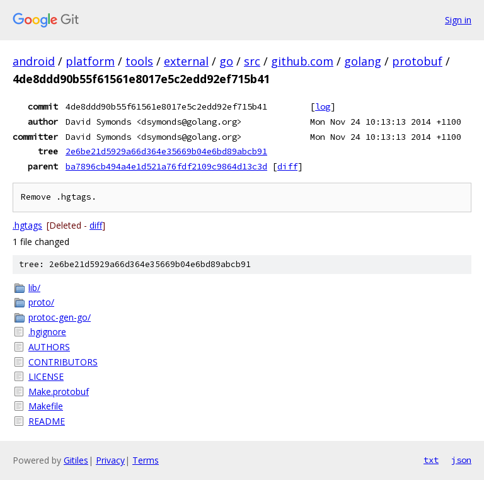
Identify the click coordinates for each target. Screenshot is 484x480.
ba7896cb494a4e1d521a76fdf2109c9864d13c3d (166, 166)
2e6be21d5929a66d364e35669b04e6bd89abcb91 (166, 151)
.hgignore (47, 332)
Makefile (45, 406)
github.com (302, 61)
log (322, 106)
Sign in (458, 20)
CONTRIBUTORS (63, 362)
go (226, 61)
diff (287, 166)
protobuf (417, 61)
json (461, 460)
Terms (145, 460)
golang (362, 61)
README (46, 421)
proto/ (41, 302)
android (34, 61)
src (252, 61)
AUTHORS (49, 347)
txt (431, 460)
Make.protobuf (58, 391)
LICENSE (46, 376)
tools (139, 61)
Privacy (110, 460)
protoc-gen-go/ (59, 317)
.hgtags (27, 225)
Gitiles (76, 460)
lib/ (34, 288)
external (186, 61)
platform (90, 61)
